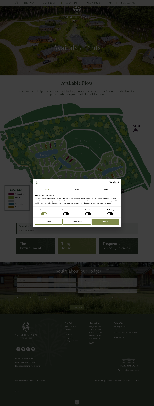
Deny (49, 222)
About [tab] (106, 189)
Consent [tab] (48, 189)
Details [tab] (77, 189)
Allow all (105, 222)
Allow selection (77, 222)
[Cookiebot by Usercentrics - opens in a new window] (110, 182)
